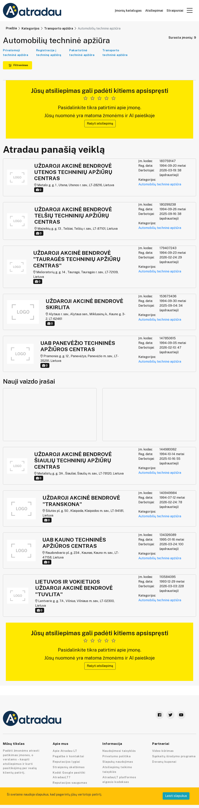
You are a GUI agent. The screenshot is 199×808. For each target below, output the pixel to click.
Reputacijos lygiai (66, 761)
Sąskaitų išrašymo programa (174, 756)
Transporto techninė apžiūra (115, 53)
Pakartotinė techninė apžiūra (81, 53)
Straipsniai (175, 10)
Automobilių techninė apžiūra (159, 184)
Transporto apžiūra (58, 28)
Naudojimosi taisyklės (119, 750)
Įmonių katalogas (128, 10)
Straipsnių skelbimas (69, 767)
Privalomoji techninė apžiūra (15, 53)
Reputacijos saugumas (70, 782)
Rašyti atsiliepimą (100, 123)
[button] (190, 10)
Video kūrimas (163, 750)
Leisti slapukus (176, 796)
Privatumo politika (116, 756)
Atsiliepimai (154, 10)
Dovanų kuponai (164, 761)
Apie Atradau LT (65, 750)
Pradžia (11, 28)
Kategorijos (30, 28)
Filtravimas (18, 65)
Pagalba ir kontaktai (68, 756)
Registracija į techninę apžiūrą (48, 53)
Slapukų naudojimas (117, 761)
